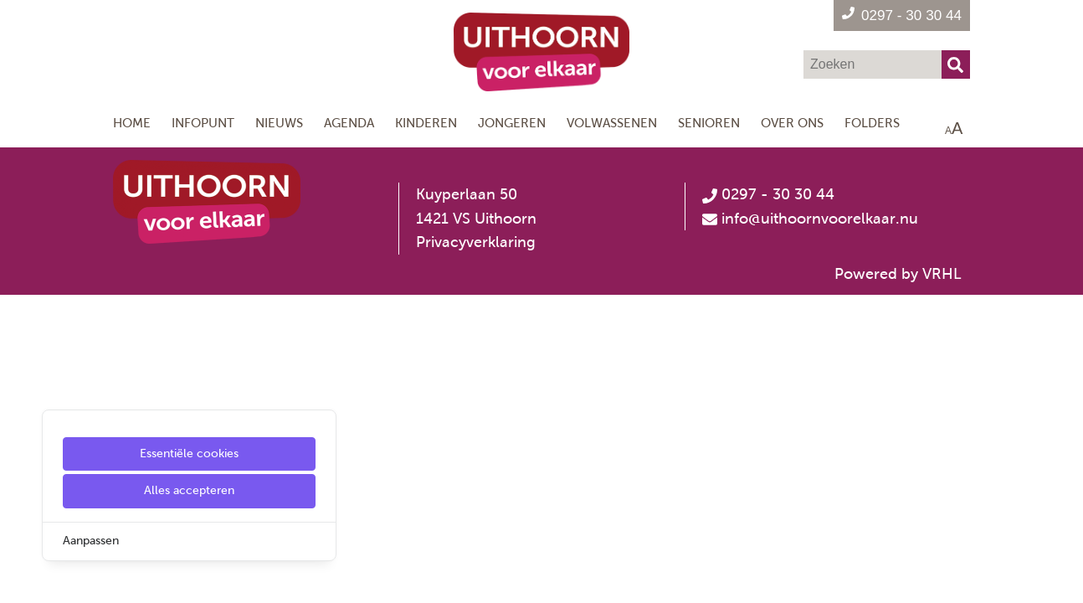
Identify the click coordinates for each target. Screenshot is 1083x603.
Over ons (792, 123)
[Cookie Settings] (19, 578)
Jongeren (512, 123)
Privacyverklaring (476, 242)
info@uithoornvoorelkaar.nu (819, 218)
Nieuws (279, 123)
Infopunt (203, 123)
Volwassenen (612, 123)
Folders (872, 123)
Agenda (349, 123)
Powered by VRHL (898, 273)
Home (132, 123)
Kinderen (426, 123)
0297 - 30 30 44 (768, 194)
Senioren (709, 123)
